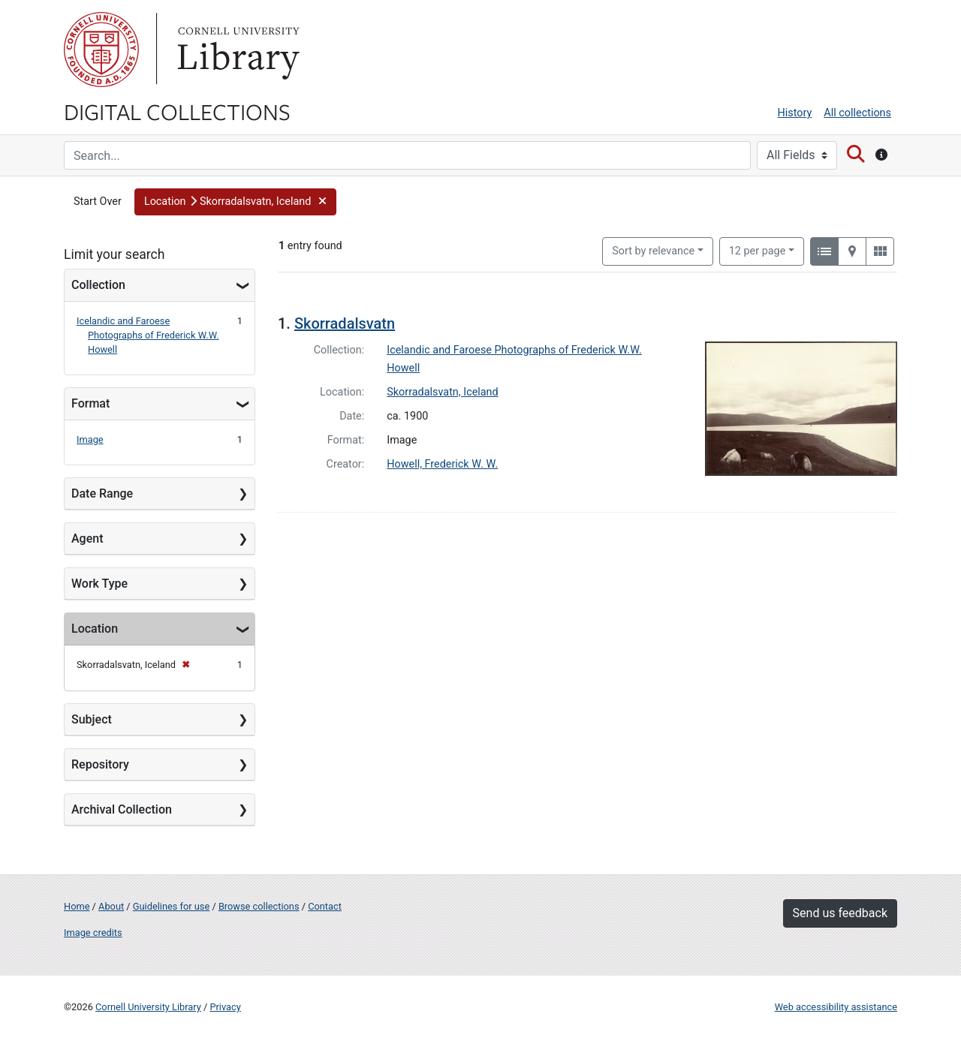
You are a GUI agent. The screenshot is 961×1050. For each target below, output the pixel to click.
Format (90, 403)
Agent (87, 538)
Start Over (98, 201)
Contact (325, 906)
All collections (857, 113)
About (111, 906)
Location (94, 628)
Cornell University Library (148, 1006)
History (795, 113)
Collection (98, 285)
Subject (91, 719)
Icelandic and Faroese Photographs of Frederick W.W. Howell (148, 335)
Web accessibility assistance (836, 1006)
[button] (235, 201)
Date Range (102, 493)
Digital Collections (177, 111)
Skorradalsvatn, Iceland (442, 392)
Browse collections (259, 906)
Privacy (224, 1006)
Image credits (93, 932)
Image (90, 439)
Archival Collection (121, 809)
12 (757, 249)
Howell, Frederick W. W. (442, 464)
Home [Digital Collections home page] (76, 906)
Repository (100, 764)
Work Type (99, 583)
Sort (653, 251)
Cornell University (101, 49)
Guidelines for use (171, 906)
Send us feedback (840, 913)
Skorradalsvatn (344, 323)
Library (236, 49)
